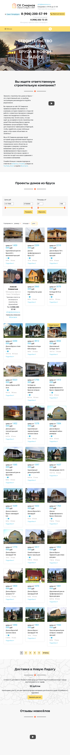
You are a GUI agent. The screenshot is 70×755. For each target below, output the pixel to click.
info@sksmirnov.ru (44, 4)
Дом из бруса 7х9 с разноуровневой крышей (56, 253)
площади (26, 223)
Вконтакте (24, 166)
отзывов (22, 164)
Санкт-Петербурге (13, 14)
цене (34, 223)
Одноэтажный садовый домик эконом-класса (33, 431)
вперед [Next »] (45, 653)
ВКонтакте (13, 317)
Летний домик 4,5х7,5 (56, 470)
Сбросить (41, 212)
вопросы (15, 164)
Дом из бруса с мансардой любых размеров (55, 431)
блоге (12, 166)
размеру (17, 223)
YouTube (6, 166)
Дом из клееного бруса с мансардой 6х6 (12, 513)
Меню (8, 29)
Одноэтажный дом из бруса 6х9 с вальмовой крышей (13, 253)
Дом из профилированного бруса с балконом (56, 513)
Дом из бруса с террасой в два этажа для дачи (56, 555)
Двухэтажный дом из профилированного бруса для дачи (56, 594)
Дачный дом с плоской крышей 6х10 (12, 431)
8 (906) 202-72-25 (38, 20)
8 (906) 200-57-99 (34, 14)
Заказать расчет (35, 697)
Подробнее (10, 263)
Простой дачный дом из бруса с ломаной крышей (56, 632)
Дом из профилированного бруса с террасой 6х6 (56, 387)
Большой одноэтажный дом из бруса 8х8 (13, 472)
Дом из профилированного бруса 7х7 (34, 253)
